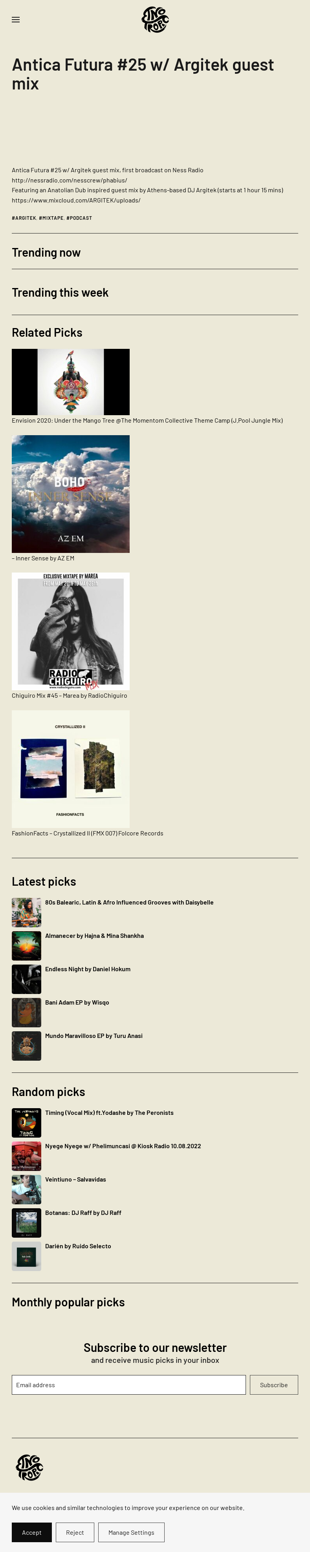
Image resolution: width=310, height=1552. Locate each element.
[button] (16, 19)
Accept (32, 1532)
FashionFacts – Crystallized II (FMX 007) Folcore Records (87, 833)
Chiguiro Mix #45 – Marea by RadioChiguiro (69, 695)
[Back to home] (155, 19)
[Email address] (129, 1385)
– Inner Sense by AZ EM (43, 558)
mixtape (53, 218)
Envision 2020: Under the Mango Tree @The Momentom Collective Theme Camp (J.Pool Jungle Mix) (147, 420)
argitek (25, 218)
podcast (81, 218)
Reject (75, 1532)
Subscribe (274, 1384)
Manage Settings (131, 1532)
